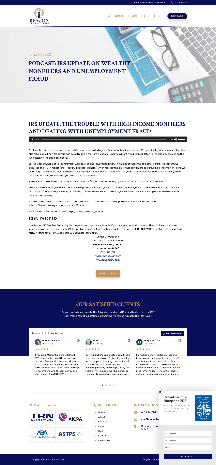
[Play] (32, 139)
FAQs (145, 16)
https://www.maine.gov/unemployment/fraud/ (57, 205)
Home (107, 16)
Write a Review (172, 333)
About (119, 16)
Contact (177, 16)
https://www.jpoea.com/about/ (85, 211)
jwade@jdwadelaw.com (108, 256)
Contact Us (108, 273)
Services (133, 16)
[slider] (104, 139)
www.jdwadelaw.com (108, 259)
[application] (108, 139)
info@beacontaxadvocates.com (150, 2)
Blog (156, 16)
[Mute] (175, 139)
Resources (104, 440)
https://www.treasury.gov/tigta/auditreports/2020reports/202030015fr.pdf (125, 181)
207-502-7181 (181, 2)
